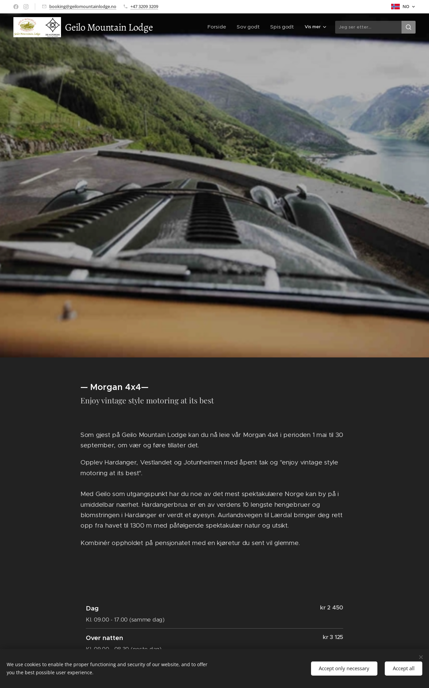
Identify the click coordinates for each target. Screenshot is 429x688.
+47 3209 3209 (144, 6)
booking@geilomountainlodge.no (82, 6)
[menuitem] (176, 27)
